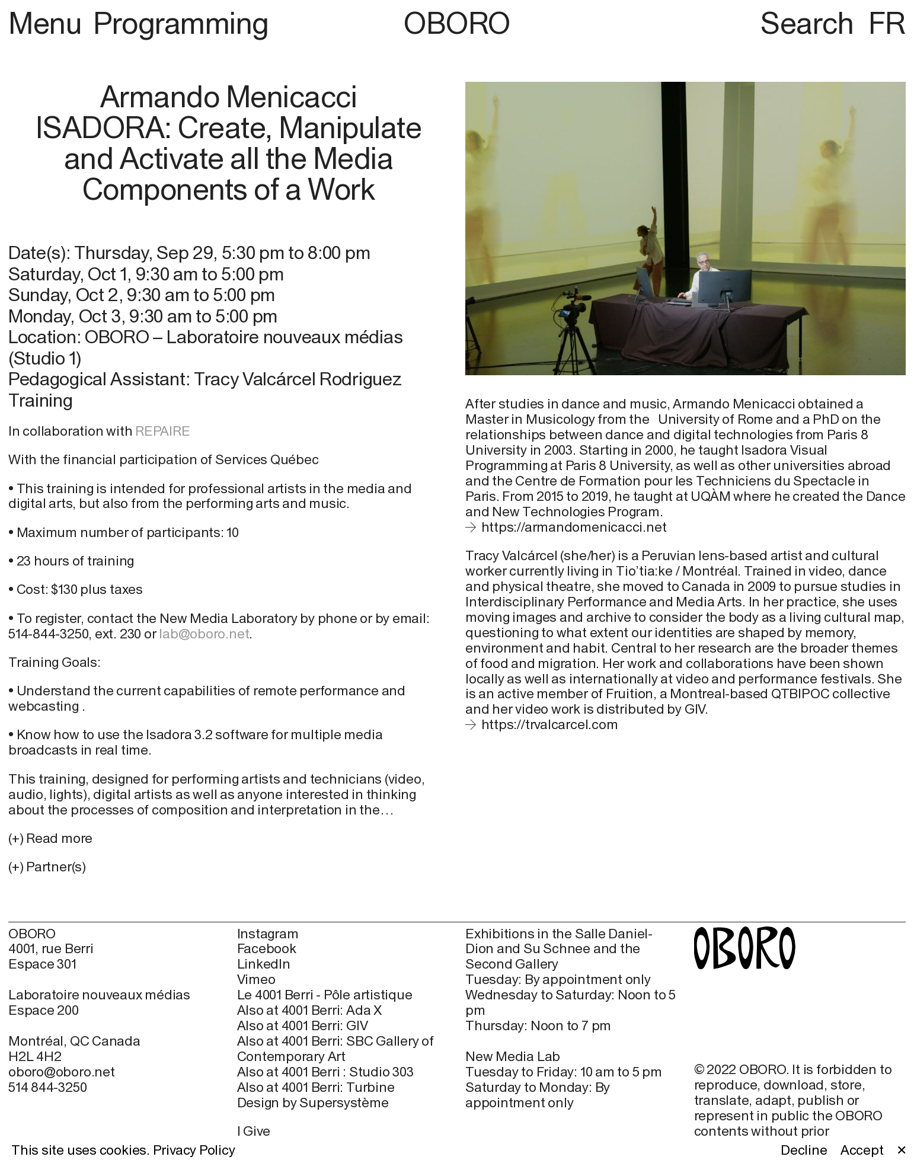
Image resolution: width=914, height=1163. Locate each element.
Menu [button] (48, 23)
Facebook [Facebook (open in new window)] (266, 948)
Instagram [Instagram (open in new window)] (268, 933)
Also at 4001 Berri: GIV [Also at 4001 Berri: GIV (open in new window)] (302, 1025)
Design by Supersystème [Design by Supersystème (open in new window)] (313, 1102)
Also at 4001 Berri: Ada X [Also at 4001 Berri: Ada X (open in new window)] (309, 1010)
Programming (181, 23)
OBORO (457, 23)
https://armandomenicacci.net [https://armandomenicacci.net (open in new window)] (574, 527)
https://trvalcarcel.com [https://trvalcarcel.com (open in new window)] (549, 724)
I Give (254, 1131)
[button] (228, 867)
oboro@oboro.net (61, 1071)
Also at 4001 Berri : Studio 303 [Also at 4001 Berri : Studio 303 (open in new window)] (325, 1072)
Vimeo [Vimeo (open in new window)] (256, 979)
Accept (862, 1150)
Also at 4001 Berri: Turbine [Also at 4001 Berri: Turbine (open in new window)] (316, 1087)
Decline (804, 1150)
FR (887, 23)
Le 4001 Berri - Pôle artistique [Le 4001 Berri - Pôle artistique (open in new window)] (325, 995)
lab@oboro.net (204, 633)
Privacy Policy (194, 1150)
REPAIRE (162, 431)
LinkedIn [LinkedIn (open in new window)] (263, 964)
